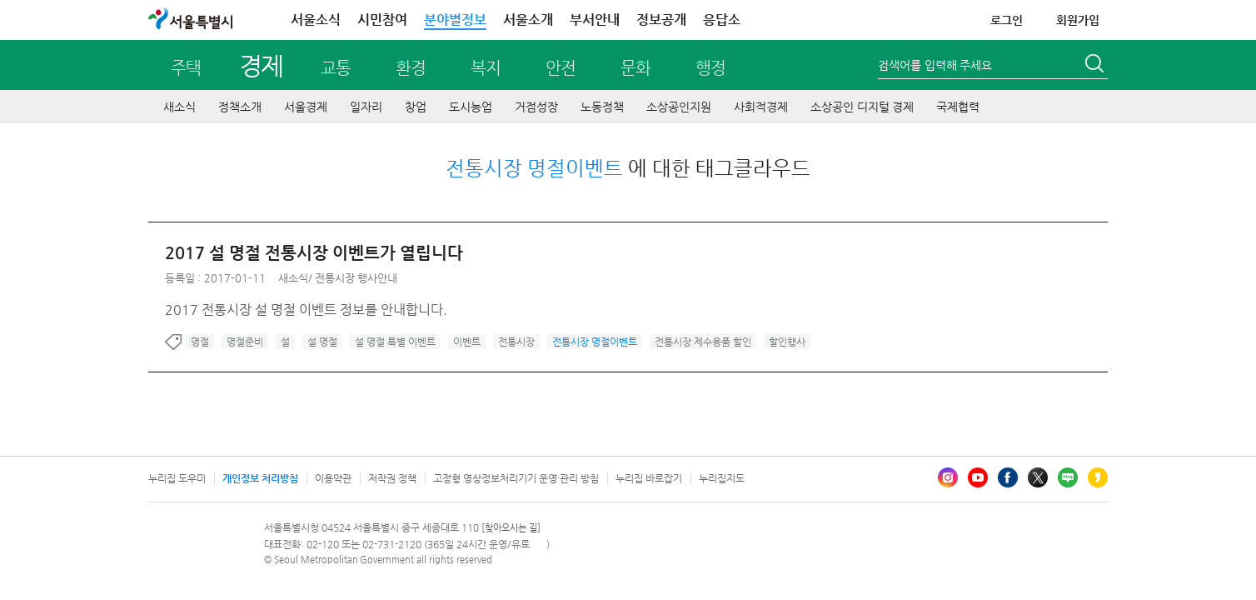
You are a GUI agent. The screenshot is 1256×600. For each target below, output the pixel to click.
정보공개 (661, 20)
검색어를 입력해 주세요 (935, 65)
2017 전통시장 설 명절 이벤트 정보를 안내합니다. (306, 310)
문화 (635, 68)
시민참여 (382, 20)
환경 (411, 68)
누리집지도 (722, 478)
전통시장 (516, 342)
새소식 (179, 106)
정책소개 (240, 106)
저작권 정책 (392, 478)
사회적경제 (761, 106)
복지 (486, 68)
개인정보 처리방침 (260, 478)
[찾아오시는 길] (511, 527)
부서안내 (595, 20)
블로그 (1068, 478)
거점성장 (536, 106)
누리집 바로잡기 (649, 478)
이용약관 (333, 478)
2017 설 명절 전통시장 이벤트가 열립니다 (314, 252)
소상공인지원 (678, 106)
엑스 (1038, 478)
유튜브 (978, 478)
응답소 (721, 20)
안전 (561, 68)
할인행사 (787, 342)
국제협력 (957, 106)
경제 (261, 65)
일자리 (366, 106)
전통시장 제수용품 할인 (703, 342)
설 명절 (322, 342)
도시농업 (470, 106)
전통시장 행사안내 (356, 278)
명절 (200, 342)
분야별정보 (455, 20)
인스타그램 (948, 478)
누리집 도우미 (177, 478)
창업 (415, 106)
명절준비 (245, 342)
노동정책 (602, 106)
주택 (186, 68)
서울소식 (316, 20)
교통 (336, 68)
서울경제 (305, 106)
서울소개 (528, 20)
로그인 (1006, 20)
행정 (710, 68)
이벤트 (467, 342)
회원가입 (1077, 20)
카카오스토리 (1098, 478)
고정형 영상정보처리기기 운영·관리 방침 (516, 478)
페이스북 (1008, 478)
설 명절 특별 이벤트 (395, 342)
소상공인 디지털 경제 (862, 106)
